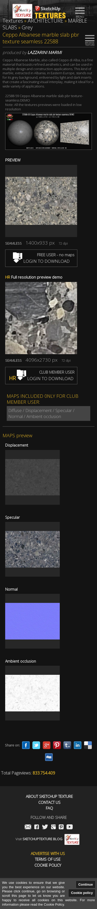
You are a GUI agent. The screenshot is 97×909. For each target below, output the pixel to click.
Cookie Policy (47, 865)
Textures (13, 20)
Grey (27, 27)
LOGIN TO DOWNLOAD (41, 261)
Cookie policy (82, 893)
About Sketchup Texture (49, 796)
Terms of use (48, 859)
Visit (47, 839)
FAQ (49, 808)
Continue (85, 884)
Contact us (49, 802)
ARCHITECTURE (45, 20)
